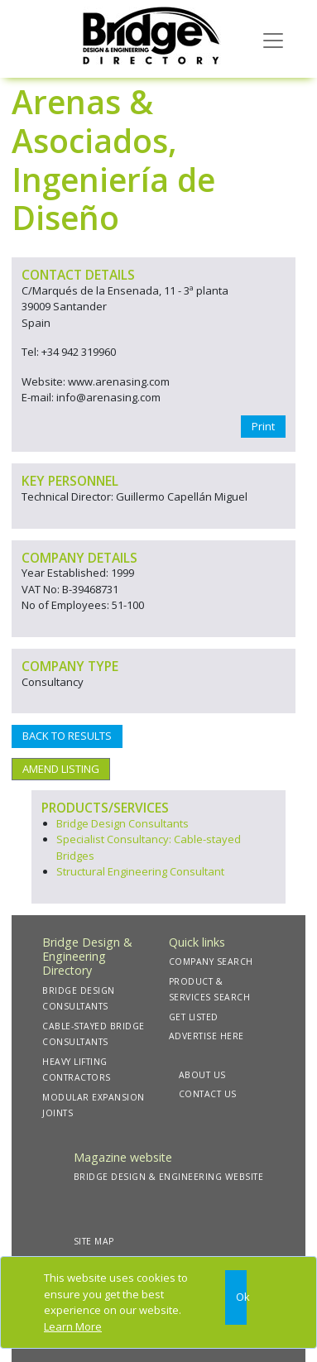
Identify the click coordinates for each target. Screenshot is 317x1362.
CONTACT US (208, 1094)
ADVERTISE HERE (206, 1036)
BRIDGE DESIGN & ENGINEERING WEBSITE (169, 1176)
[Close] (236, 1297)
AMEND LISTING (60, 768)
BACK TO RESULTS (67, 735)
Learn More (73, 1326)
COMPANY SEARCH (211, 961)
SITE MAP (94, 1241)
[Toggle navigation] (273, 39)
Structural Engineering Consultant (140, 871)
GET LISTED (194, 1017)
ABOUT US (202, 1075)
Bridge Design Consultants (122, 823)
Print (263, 426)
